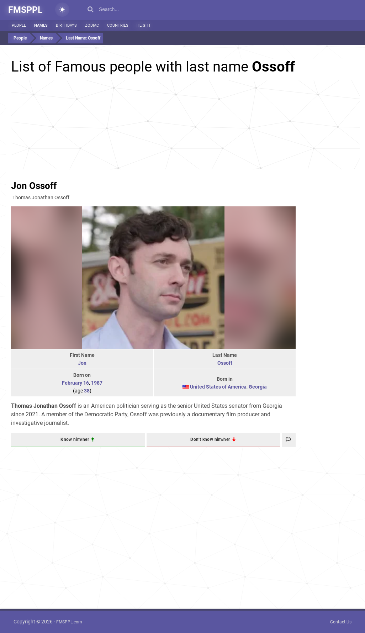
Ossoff (224, 363)
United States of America (218, 387)
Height (144, 25)
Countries (117, 25)
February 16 (75, 383)
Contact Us (340, 621)
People (19, 25)
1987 (96, 383)
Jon (82, 363)
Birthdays (66, 25)
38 (87, 391)
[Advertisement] (185, 124)
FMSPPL (25, 10)
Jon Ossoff (34, 185)
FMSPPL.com (69, 621)
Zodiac (92, 25)
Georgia (258, 387)
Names (41, 25)
